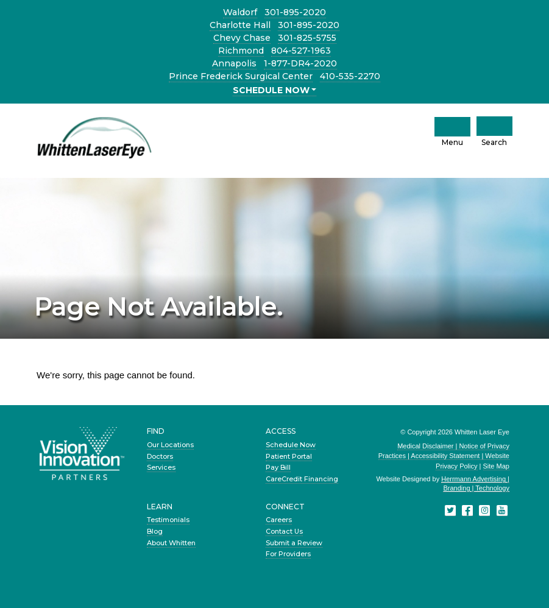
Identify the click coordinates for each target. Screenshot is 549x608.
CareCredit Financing (302, 479)
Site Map (496, 466)
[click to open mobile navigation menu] (452, 126)
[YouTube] (502, 510)
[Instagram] (484, 510)
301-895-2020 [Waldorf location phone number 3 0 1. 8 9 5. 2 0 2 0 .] (295, 12)
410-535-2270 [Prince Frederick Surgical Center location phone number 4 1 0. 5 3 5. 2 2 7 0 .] (350, 76)
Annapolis (234, 63)
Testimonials (168, 519)
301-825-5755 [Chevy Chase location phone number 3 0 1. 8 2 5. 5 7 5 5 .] (307, 37)
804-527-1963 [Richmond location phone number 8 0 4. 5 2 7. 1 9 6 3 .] (301, 50)
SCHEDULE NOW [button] (271, 90)
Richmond (241, 50)
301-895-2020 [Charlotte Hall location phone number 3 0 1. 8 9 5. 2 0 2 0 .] (308, 24)
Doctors (160, 456)
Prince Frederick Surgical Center (241, 76)
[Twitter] (450, 510)
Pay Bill (278, 467)
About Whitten (171, 543)
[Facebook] (467, 510)
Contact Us (284, 531)
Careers (279, 519)
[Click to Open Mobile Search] (494, 126)
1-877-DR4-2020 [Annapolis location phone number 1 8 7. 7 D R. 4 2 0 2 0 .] (300, 63)
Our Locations (170, 444)
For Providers (288, 554)
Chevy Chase (242, 37)
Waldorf (240, 12)
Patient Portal (289, 456)
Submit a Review (294, 543)
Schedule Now (291, 444)
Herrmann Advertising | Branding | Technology (475, 483)
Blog (155, 531)
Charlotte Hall (240, 24)
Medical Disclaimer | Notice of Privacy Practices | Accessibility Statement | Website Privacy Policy (443, 456)
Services (161, 467)
